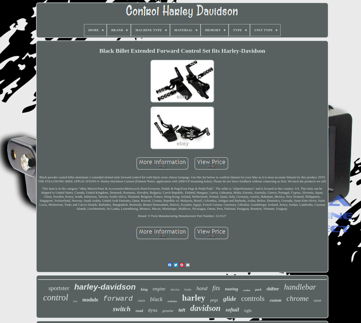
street (317, 300)
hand (201, 288)
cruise (246, 290)
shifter (272, 288)
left (181, 310)
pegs (214, 300)
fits (216, 288)
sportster (58, 288)
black (156, 299)
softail (232, 310)
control (55, 297)
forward (118, 299)
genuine (167, 311)
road (139, 311)
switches (172, 301)
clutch (141, 300)
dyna (152, 310)
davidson (205, 308)
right (248, 310)
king (144, 289)
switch (122, 309)
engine (159, 288)
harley (193, 297)
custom (275, 300)
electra (174, 289)
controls (252, 298)
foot (75, 301)
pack (258, 289)
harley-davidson (105, 286)
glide (229, 298)
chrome (298, 298)
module (90, 299)
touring (231, 289)
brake (188, 289)
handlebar (300, 287)
